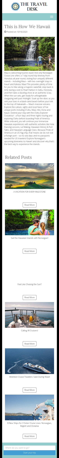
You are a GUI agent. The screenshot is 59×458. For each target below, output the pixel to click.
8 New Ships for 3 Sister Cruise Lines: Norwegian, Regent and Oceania (29, 411)
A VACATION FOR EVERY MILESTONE (29, 178)
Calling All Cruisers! (29, 317)
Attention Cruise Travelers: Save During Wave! (29, 363)
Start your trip (29, 452)
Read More (30, 205)
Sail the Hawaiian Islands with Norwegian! (29, 224)
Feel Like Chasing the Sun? (29, 271)
